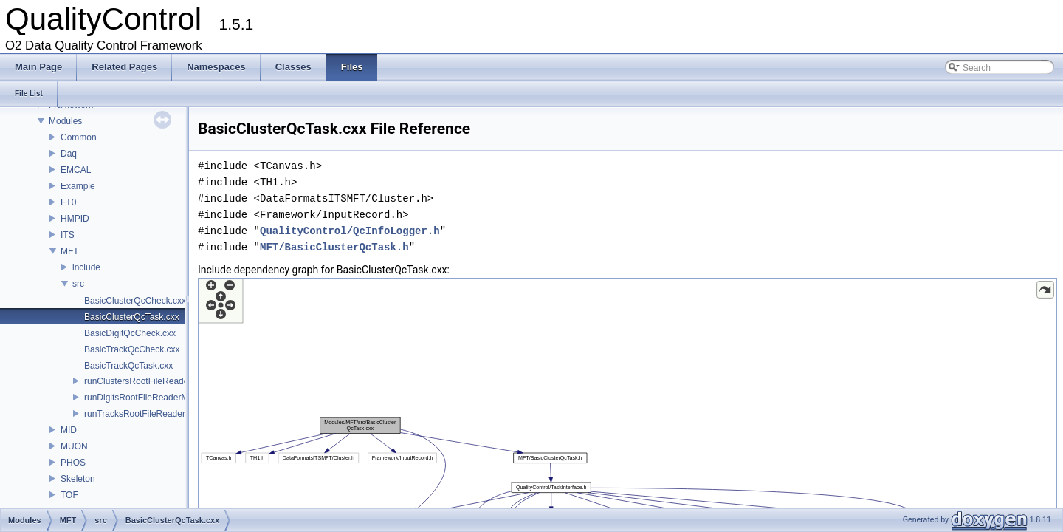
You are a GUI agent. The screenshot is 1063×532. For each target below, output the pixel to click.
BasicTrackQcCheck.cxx (132, 349)
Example (78, 186)
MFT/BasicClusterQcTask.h (334, 247)
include (86, 267)
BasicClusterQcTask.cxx (131, 317)
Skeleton (78, 479)
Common (79, 137)
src (78, 284)
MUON (74, 446)
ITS (68, 235)
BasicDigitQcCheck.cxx (130, 333)
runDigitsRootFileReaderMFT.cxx (149, 397)
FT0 (68, 202)
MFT (70, 251)
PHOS (73, 462)
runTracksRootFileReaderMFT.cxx (151, 414)
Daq (69, 154)
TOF (69, 495)
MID (69, 430)
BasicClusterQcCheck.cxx (135, 301)
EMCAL (76, 170)
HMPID (75, 219)
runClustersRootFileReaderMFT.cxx (154, 381)
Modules (65, 121)
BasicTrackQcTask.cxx (128, 366)
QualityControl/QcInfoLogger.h (350, 231)
